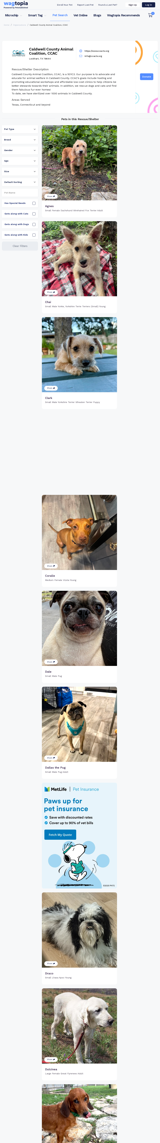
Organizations (19, 25)
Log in (148, 5)
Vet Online (80, 15)
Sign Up (133, 5)
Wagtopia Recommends (123, 15)
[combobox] (20, 129)
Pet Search (59, 15)
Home (6, 25)
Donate (146, 76)
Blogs (97, 15)
